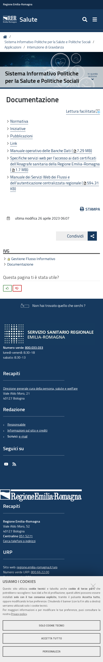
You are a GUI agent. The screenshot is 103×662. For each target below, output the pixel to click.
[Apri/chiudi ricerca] (85, 19)
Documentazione (20, 264)
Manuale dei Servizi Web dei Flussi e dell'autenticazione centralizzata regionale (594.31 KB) (54, 183)
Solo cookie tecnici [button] (51, 625)
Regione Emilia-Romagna (17, 4)
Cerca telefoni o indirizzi (19, 541)
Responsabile (16, 424)
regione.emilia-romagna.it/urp (37, 567)
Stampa (90, 209)
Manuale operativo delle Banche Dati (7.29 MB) (51, 151)
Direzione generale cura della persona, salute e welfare (40, 388)
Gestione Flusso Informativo (33, 258)
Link (13, 143)
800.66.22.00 (40, 572)
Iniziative (18, 128)
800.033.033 (34, 347)
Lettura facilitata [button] (83, 111)
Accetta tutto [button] (51, 638)
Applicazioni (12, 47)
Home (6, 37)
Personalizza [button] (51, 651)
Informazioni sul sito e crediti (27, 430)
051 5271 (26, 536)
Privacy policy (19, 614)
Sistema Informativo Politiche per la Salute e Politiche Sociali (47, 42)
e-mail (23, 436)
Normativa (19, 121)
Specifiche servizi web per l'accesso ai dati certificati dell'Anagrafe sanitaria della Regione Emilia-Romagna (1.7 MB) (55, 164)
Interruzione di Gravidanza (45, 47)
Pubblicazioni (21, 136)
